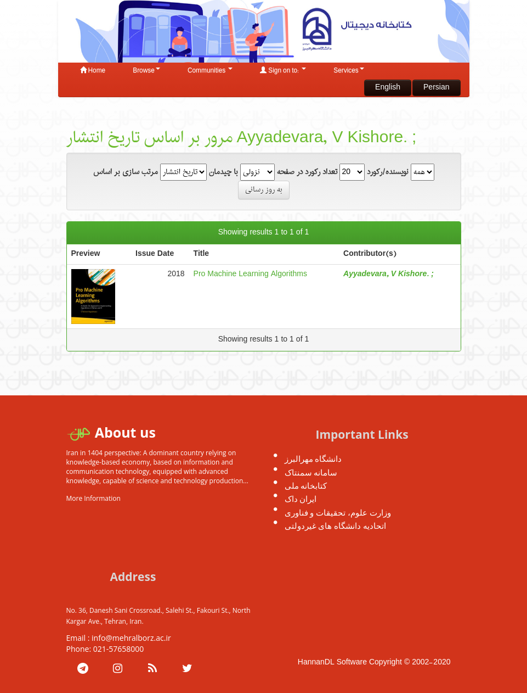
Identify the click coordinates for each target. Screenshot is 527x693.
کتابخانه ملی (306, 485)
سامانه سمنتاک (311, 472)
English (387, 87)
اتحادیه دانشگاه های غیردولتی (336, 525)
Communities (210, 71)
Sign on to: (283, 71)
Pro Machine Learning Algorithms (250, 274)
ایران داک (301, 498)
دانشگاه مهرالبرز (313, 458)
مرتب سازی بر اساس (125, 172)
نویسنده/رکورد (388, 172)
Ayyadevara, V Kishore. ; (388, 274)
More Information (93, 498)
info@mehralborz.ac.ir (131, 638)
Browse (146, 71)
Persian (436, 87)
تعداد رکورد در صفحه (307, 172)
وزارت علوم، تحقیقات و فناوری (338, 512)
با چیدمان (223, 172)
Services (348, 71)
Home (93, 71)
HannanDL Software (332, 662)
